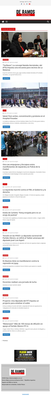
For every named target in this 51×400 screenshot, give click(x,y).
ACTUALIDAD (5, 59)
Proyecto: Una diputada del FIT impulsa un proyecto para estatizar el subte (21, 302)
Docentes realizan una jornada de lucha (20, 282)
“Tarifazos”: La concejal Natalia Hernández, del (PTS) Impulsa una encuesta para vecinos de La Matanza (23, 67)
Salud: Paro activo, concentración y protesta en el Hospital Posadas (24, 117)
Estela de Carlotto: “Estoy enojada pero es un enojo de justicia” (22, 213)
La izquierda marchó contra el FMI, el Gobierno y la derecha (24, 191)
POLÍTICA (5, 158)
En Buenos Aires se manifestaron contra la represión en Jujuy (21, 262)
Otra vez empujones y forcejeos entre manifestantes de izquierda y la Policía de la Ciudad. (21, 166)
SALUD (4, 110)
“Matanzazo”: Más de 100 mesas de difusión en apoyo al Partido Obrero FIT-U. (23, 325)
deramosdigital (14, 62)
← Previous (4, 340)
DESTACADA (5, 207)
